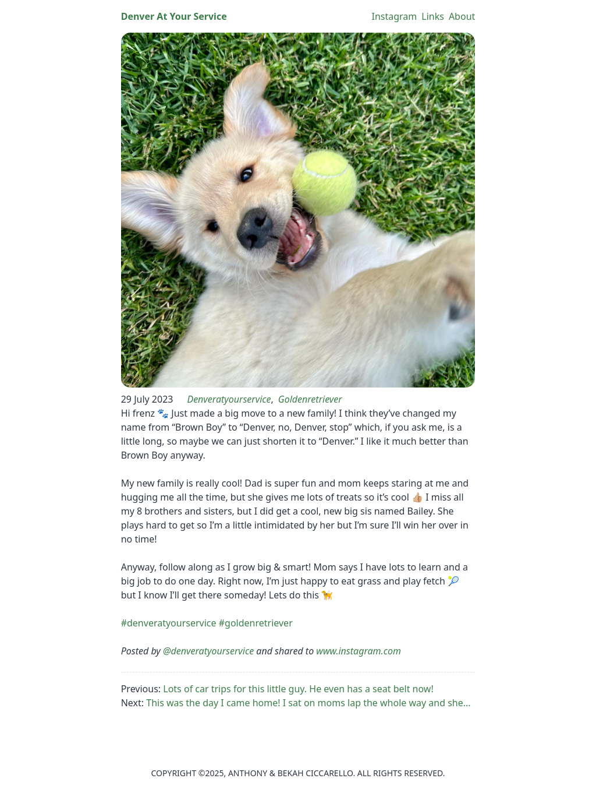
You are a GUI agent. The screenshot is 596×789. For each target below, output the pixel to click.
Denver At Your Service (174, 16)
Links (432, 16)
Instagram (394, 16)
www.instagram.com (358, 650)
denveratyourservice (229, 399)
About (462, 16)
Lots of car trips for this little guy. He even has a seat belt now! (298, 688)
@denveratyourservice (208, 650)
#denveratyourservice (169, 623)
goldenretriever (310, 399)
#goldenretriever (256, 623)
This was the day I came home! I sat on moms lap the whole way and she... (308, 702)
